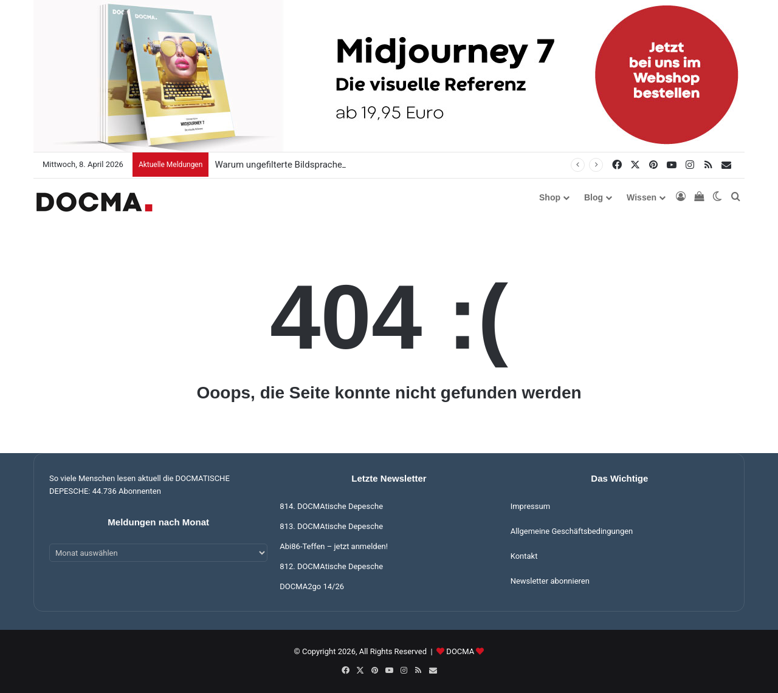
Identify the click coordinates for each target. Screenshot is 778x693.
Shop (549, 197)
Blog (593, 197)
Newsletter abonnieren (550, 580)
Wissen (641, 197)
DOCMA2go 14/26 (312, 586)
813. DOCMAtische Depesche (331, 526)
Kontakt (524, 556)
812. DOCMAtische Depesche (331, 566)
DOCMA (460, 651)
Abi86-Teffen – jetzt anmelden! (334, 546)
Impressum (530, 506)
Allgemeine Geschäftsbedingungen (572, 531)
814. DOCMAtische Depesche (331, 506)
